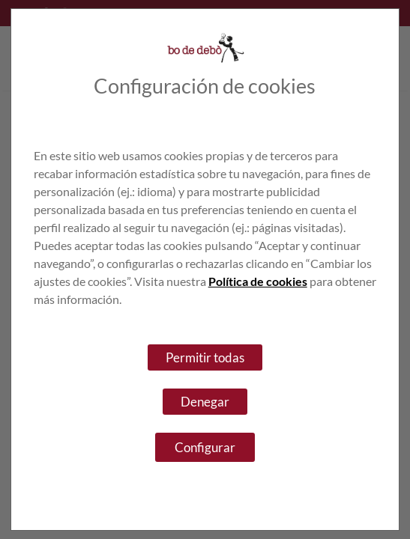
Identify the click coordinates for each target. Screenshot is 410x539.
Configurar (205, 447)
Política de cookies (257, 281)
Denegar (205, 401)
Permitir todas (205, 357)
